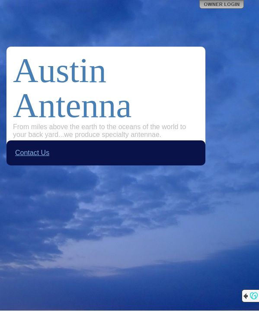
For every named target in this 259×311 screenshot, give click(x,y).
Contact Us (32, 152)
